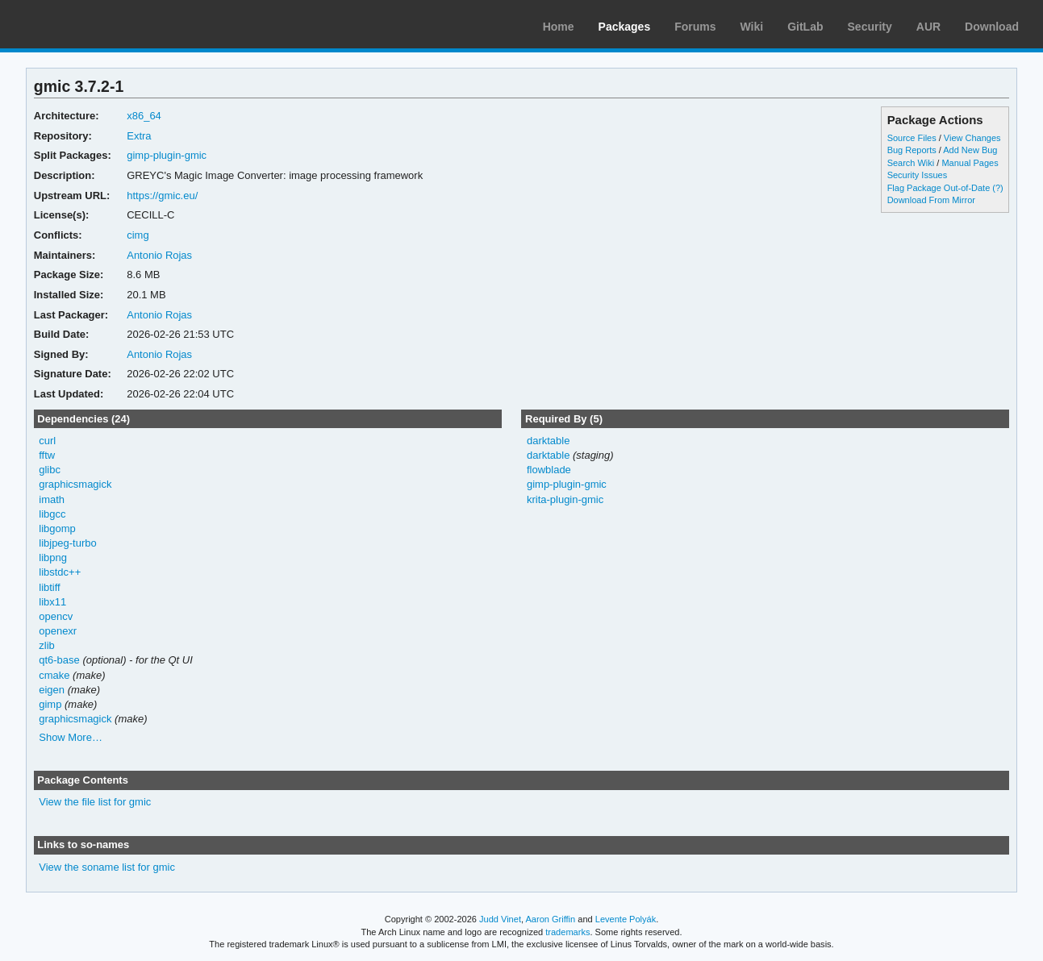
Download (992, 26)
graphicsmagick (75, 484)
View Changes (972, 138)
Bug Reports (912, 150)
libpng (53, 557)
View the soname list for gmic (107, 867)
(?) (997, 188)
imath (52, 499)
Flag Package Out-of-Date (939, 188)
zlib (46, 645)
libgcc (52, 514)
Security (870, 26)
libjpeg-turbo (67, 543)
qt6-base (59, 660)
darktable (548, 441)
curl (47, 441)
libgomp (57, 528)
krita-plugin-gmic (565, 499)
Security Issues (917, 175)
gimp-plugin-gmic (167, 155)
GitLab (805, 26)
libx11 (52, 602)
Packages (625, 26)
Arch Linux (88, 24)
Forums (694, 26)
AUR (928, 26)
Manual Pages (969, 163)
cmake (54, 675)
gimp (50, 704)
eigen (52, 690)
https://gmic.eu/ (162, 195)
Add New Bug (970, 150)
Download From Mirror (931, 200)
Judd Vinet (500, 919)
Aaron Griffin (550, 919)
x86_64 (144, 116)
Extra (139, 136)
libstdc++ (60, 572)
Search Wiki (911, 163)
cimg (137, 235)
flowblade (549, 470)
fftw (47, 455)
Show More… (70, 737)
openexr (58, 631)
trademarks (567, 932)
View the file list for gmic (95, 802)
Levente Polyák (625, 919)
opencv (56, 616)
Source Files (912, 138)
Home (558, 26)
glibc (49, 470)
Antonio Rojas (159, 255)
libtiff (49, 587)
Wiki (752, 26)
